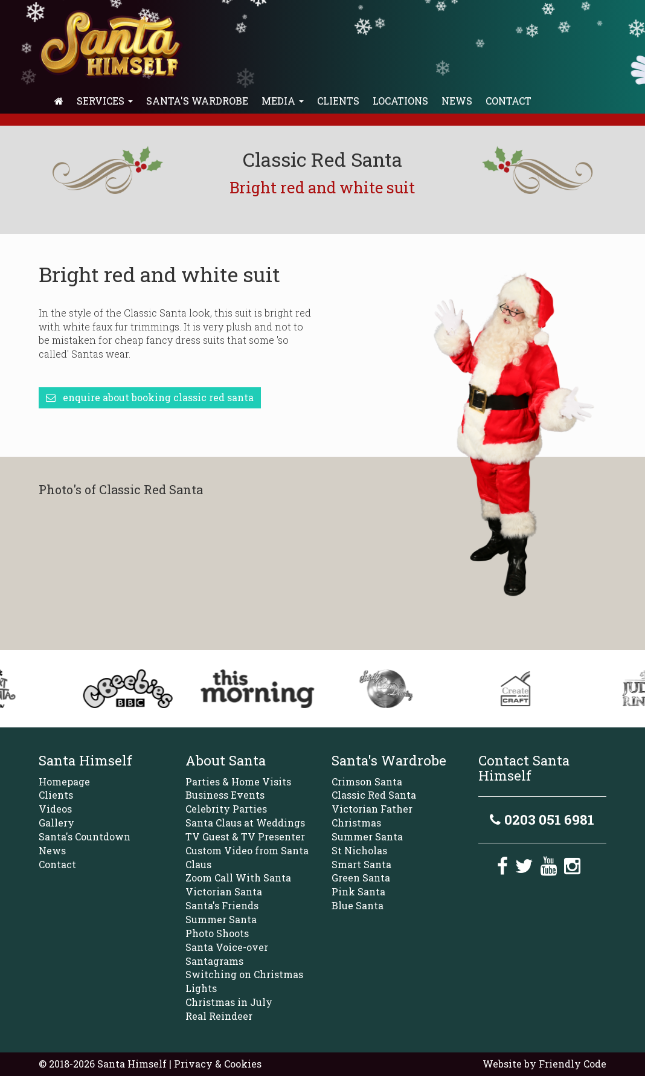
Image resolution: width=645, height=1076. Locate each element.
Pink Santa (358, 891)
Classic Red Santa (374, 794)
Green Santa (361, 877)
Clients (338, 100)
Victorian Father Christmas (372, 815)
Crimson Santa (367, 781)
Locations (400, 100)
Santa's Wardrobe (197, 100)
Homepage (64, 781)
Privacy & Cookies (218, 1063)
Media (283, 100)
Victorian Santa (223, 891)
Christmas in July (228, 1002)
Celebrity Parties (226, 808)
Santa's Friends (221, 905)
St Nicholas (359, 850)
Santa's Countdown (84, 836)
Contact (508, 100)
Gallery (56, 822)
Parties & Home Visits (238, 781)
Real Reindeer (218, 1016)
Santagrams (214, 961)
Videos (55, 808)
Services (105, 100)
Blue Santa (357, 905)
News (456, 100)
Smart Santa (361, 864)
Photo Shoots (217, 933)
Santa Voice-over (226, 947)
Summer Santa (221, 919)
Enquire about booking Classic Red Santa (150, 397)
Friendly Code (572, 1063)
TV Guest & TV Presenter (245, 836)
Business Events (225, 794)
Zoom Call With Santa (238, 877)
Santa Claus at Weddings (245, 822)
